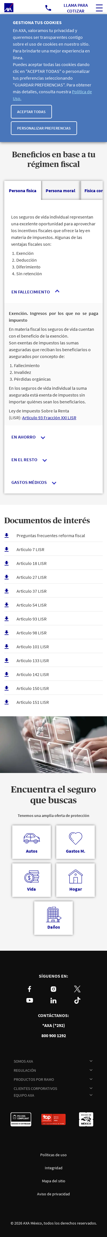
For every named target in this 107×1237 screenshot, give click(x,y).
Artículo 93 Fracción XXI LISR (49, 417)
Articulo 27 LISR (32, 577)
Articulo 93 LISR (32, 619)
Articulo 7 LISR (30, 549)
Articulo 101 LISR (33, 646)
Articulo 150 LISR (33, 688)
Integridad (53, 1168)
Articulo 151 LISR (33, 702)
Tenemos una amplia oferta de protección (53, 815)
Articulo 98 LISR (32, 633)
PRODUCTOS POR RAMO (34, 1079)
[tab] (22, 190)
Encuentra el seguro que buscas (53, 795)
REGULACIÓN (25, 1070)
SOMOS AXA (23, 1061)
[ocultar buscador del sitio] (99, 7)
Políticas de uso (53, 1155)
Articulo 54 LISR (32, 605)
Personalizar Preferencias (44, 128)
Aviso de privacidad (53, 1194)
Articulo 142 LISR (33, 674)
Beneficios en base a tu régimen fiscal (53, 160)
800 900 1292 (53, 1035)
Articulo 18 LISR (32, 563)
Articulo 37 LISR (32, 591)
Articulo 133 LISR (33, 660)
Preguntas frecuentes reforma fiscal (51, 535)
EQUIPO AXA (24, 1095)
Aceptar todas (31, 111)
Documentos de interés (47, 521)
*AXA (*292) (53, 1025)
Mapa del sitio (53, 1181)
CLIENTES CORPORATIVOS (35, 1088)
